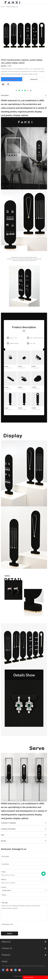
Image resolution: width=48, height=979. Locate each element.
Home (3, 6)
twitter (22, 90)
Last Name (5, 864)
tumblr (31, 90)
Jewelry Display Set (12, 6)
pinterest (28, 90)
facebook (16, 90)
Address (3, 879)
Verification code (7, 924)
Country (3, 887)
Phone (3, 895)
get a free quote (11, 79)
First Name (5, 856)
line (19, 90)
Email (3, 872)
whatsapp (25, 90)
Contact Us (33, 79)
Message (4, 903)
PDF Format (3, 84)
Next (44, 32)
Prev (3, 32)
